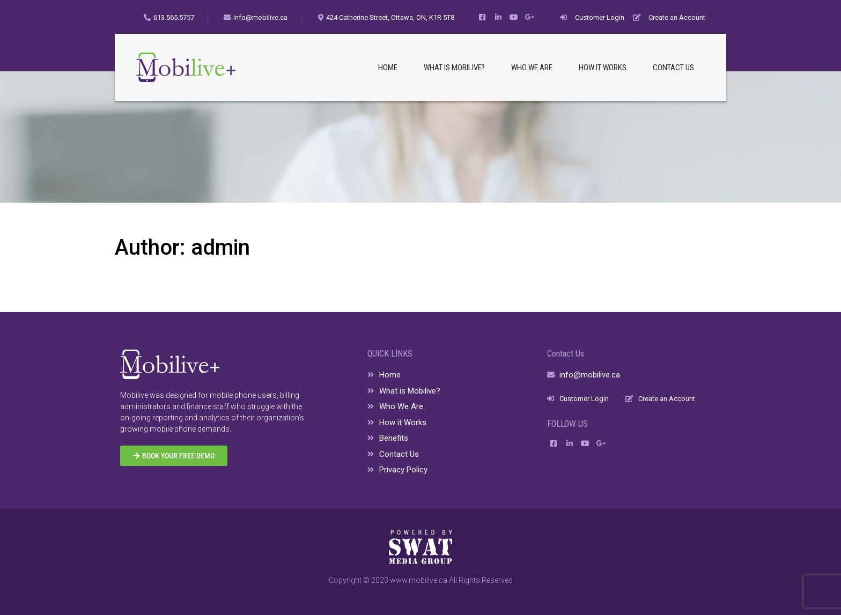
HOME (387, 67)
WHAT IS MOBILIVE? (454, 67)
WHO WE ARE (531, 67)
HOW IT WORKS (602, 67)
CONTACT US (673, 67)
